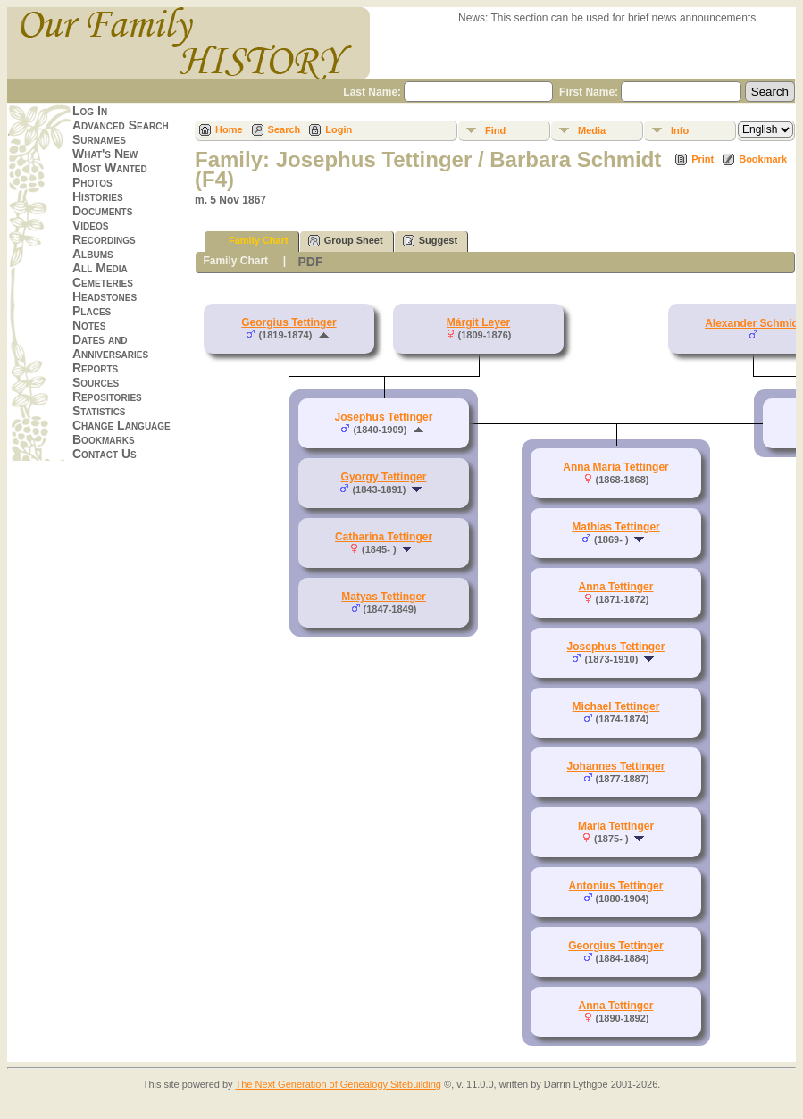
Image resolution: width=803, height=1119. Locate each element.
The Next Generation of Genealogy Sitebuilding (338, 1084)
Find (495, 130)
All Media (100, 268)
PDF (309, 262)
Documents (102, 211)
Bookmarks (103, 439)
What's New (105, 153)
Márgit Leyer (478, 322)
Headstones (104, 296)
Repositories (107, 396)
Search (284, 129)
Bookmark (763, 159)
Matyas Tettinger (383, 596)
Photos (92, 182)
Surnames (99, 139)
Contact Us (104, 454)
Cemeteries (102, 282)
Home (229, 129)
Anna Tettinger (616, 586)
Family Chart (251, 240)
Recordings (104, 239)
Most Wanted (109, 168)
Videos (90, 225)
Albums (92, 253)
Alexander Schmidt (753, 323)
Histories (97, 196)
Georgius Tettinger (288, 322)
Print (702, 159)
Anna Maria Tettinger (615, 467)
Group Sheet (345, 240)
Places (91, 311)
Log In (89, 111)
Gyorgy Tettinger (384, 477)
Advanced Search (120, 125)
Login (338, 129)
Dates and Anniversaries (110, 346)
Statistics (99, 411)
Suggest (430, 240)
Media (592, 130)
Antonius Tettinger (616, 886)
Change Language (121, 425)
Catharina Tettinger (383, 536)
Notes (88, 325)
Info (680, 130)
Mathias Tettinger (615, 527)
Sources (95, 382)
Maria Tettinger (616, 826)
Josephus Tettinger (384, 417)
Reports (95, 368)
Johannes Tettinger (616, 766)
